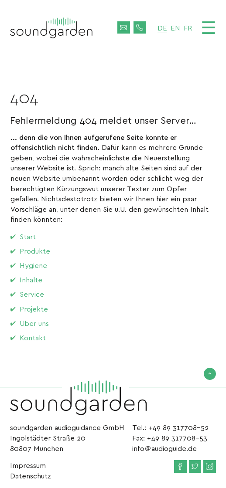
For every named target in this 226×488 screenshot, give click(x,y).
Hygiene (33, 265)
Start (28, 236)
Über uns (34, 323)
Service (32, 294)
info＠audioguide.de (164, 448)
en (175, 28)
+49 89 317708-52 (178, 427)
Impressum (28, 465)
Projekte (34, 309)
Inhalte (31, 279)
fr (188, 28)
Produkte (35, 251)
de (162, 28)
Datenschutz (30, 475)
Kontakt (33, 337)
